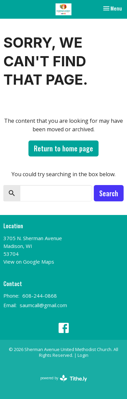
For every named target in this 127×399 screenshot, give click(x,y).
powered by (63, 378)
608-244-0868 (39, 295)
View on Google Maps (28, 261)
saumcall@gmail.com (43, 305)
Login (83, 355)
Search (108, 193)
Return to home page (63, 148)
